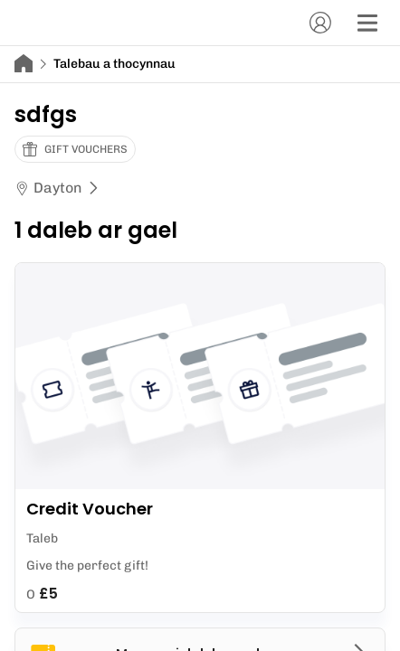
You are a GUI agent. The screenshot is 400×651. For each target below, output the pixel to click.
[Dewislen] (367, 23)
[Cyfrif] (320, 23)
